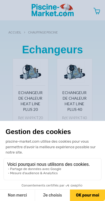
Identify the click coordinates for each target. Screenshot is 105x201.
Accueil (14, 32)
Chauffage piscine (43, 32)
